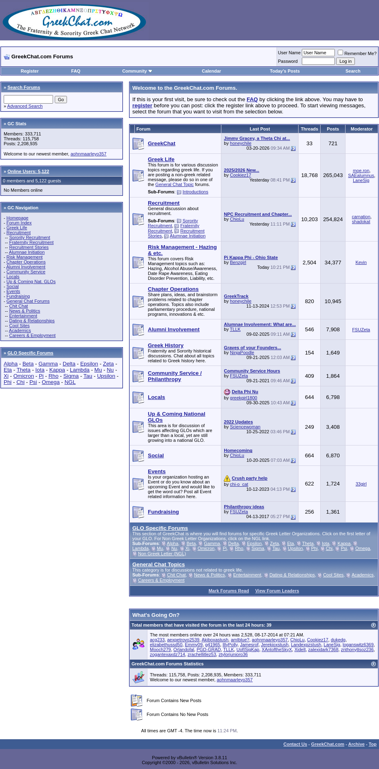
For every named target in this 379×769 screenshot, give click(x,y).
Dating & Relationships (31, 320)
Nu (110, 370)
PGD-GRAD (208, 649)
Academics (20, 330)
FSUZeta (361, 329)
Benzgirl (238, 262)
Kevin (361, 262)
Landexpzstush (306, 644)
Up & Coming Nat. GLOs (31, 281)
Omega (51, 382)
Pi (41, 376)
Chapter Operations (26, 261)
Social (13, 286)
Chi (20, 382)
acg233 (157, 639)
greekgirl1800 (243, 397)
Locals (13, 276)
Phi (7, 382)
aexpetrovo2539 (183, 639)
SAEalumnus (361, 175)
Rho (53, 376)
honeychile (241, 143)
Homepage (18, 217)
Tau (87, 376)
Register (30, 71)
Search (353, 71)
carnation (361, 216)
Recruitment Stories (29, 247)
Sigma (71, 376)
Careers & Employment (32, 335)
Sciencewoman (245, 426)
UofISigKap (247, 649)
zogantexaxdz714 (167, 654)
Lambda (79, 370)
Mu (98, 370)
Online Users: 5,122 (28, 171)
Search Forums (23, 87)
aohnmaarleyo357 (89, 153)
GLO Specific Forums (30, 352)
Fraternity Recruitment (31, 242)
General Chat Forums (28, 301)
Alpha (11, 364)
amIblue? (240, 639)
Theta (24, 370)
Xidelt (300, 649)
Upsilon (106, 376)
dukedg (338, 639)
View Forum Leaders (277, 590)
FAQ (75, 71)
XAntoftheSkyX (277, 649)
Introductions (195, 191)
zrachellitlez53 (201, 654)
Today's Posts (285, 71)
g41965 (212, 644)
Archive (356, 744)
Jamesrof (249, 644)
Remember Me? (357, 53)
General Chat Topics (158, 564)
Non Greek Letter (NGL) (162, 553)
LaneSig (361, 180)
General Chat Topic (174, 184)
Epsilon (89, 364)
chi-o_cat (239, 484)
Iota (40, 370)
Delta (69, 364)
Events (13, 291)
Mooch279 (160, 649)
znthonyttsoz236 (357, 649)
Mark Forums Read (229, 590)
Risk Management (25, 257)
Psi (33, 382)
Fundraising (18, 296)
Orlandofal (184, 649)
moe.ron (361, 170)
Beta (27, 364)
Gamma (48, 364)
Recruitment (19, 232)
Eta (8, 370)
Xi (6, 376)
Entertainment (23, 315)
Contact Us (295, 744)
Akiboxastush (215, 639)
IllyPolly (230, 644)
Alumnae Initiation (27, 252)
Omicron (23, 376)
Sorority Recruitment (29, 237)
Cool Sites (19, 325)
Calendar (211, 71)
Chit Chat (18, 306)
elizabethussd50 (166, 644)
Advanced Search (25, 106)
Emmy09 (194, 644)
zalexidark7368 (323, 649)
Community (137, 71)
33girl (361, 483)
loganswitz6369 (358, 644)
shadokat (361, 221)
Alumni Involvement (25, 266)
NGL (70, 382)
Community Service (26, 271)
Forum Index (19, 222)
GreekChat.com (327, 744)
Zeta (108, 364)
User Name (289, 52)
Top (373, 744)
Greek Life (17, 227)
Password (288, 61)
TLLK (235, 329)
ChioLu (237, 219)
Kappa (57, 370)
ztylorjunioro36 (233, 654)
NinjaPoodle (242, 352)
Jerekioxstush (274, 644)
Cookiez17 (240, 175)
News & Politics (24, 310)
